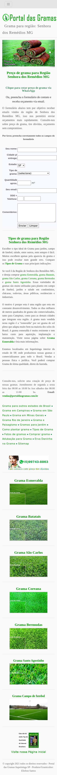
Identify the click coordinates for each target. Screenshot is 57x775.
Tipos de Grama (13, 263)
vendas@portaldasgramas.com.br (20, 395)
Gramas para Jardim (34, 424)
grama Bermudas (46, 278)
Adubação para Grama (18, 438)
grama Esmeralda (29, 274)
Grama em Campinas (17, 410)
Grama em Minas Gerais (29, 415)
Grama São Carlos (28, 552)
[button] (6, 53)
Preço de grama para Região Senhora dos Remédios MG (28, 75)
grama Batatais (46, 274)
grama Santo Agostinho (18, 282)
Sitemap (23, 443)
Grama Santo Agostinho (28, 660)
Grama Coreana (28, 589)
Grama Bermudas (28, 625)
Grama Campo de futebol (28, 696)
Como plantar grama (16, 429)
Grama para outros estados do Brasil (27, 406)
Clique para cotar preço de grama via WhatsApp (28, 89)
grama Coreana (29, 278)
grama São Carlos (11, 278)
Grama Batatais (28, 516)
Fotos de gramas (16, 434)
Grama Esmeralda (28, 480)
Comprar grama (40, 434)
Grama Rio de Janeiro (17, 420)
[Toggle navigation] (8, 4)
